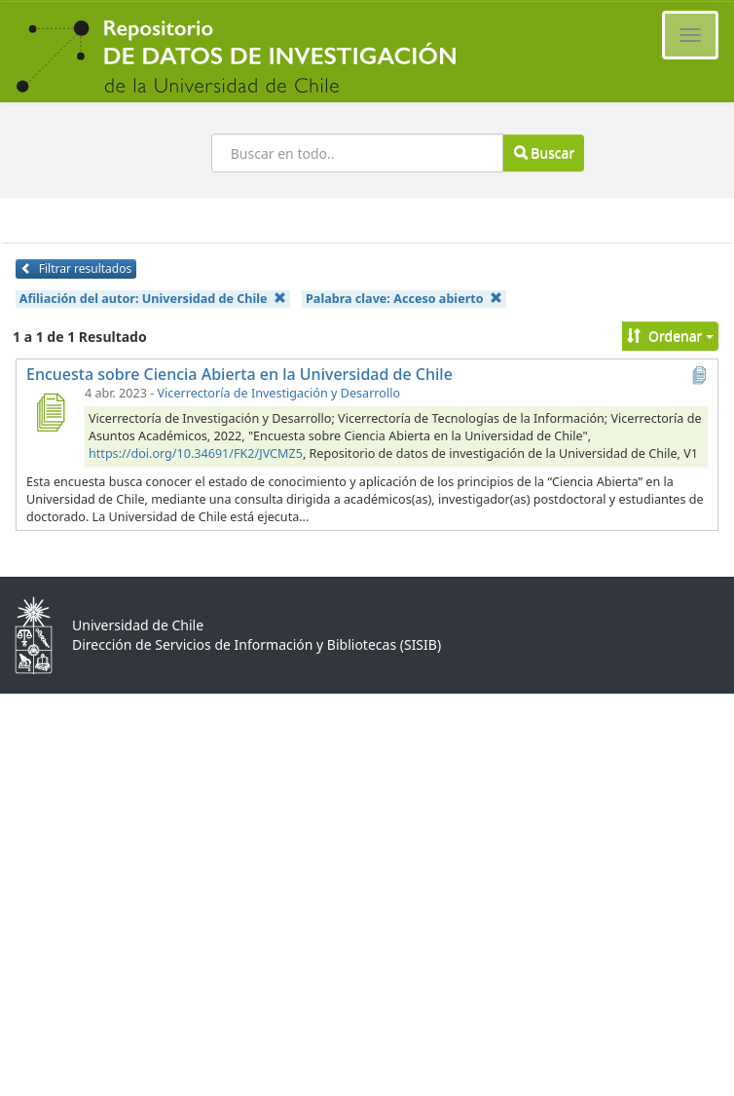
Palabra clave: (404, 298)
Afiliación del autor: (152, 298)
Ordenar (670, 335)
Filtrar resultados (75, 268)
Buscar (544, 152)
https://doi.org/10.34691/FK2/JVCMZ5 (196, 453)
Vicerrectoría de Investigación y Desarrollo (279, 393)
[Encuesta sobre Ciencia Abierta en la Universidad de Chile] (49, 412)
